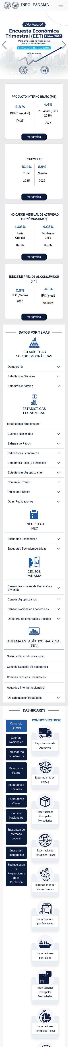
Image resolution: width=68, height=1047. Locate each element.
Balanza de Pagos (19, 443)
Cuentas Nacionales (20, 434)
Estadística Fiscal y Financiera (27, 463)
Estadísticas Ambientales (23, 424)
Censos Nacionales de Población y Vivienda (30, 588)
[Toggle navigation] (61, 5)
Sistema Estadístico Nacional (25, 656)
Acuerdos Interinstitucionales (25, 687)
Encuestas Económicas (22, 539)
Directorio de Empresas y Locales (29, 619)
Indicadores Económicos (23, 453)
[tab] (16, 726)
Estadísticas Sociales (21, 376)
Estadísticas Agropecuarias (25, 472)
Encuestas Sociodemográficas (27, 548)
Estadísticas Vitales (20, 386)
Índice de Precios (19, 492)
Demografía (15, 366)
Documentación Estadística (25, 698)
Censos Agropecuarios (22, 599)
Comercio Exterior (19, 482)
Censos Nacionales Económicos (28, 609)
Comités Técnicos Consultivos (26, 677)
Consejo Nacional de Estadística (27, 667)
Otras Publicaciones (20, 501)
